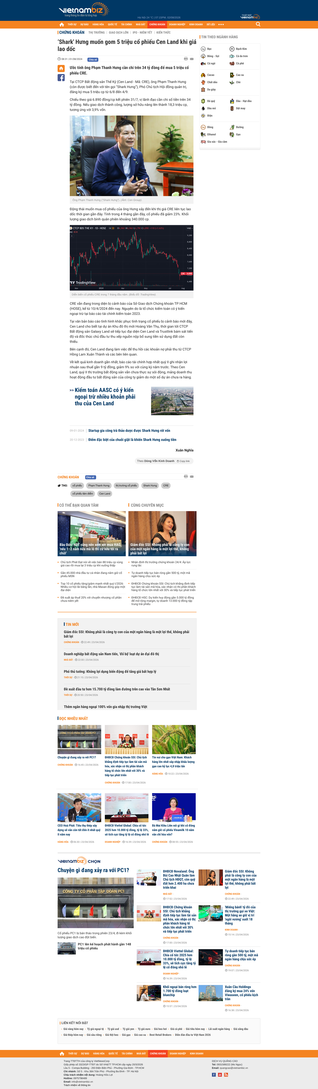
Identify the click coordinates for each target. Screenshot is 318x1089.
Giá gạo (126, 1035)
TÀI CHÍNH (126, 24)
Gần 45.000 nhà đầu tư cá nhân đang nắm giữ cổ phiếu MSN (91, 574)
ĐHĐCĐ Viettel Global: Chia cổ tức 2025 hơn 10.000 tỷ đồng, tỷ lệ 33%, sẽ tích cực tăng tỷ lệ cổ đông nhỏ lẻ (127, 830)
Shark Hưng (150, 485)
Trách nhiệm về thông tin (77, 1085)
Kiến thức (164, 32)
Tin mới (72, 624)
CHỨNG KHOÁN (157, 24)
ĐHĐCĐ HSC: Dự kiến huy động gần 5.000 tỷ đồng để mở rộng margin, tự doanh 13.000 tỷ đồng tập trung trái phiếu (162, 601)
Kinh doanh (231, 929)
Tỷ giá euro (144, 1029)
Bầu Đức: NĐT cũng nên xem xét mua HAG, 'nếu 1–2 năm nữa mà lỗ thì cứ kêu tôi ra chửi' (90, 549)
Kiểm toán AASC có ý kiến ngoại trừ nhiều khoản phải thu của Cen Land (105, 397)
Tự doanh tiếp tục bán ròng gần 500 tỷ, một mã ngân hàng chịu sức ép (160, 574)
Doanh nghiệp (112, 842)
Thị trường (96, 32)
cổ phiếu (77, 485)
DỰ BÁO (85, 24)
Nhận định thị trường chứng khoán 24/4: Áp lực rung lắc (161, 564)
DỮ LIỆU (211, 24)
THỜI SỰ (72, 24)
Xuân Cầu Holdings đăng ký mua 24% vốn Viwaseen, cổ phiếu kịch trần (241, 993)
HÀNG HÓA (98, 24)
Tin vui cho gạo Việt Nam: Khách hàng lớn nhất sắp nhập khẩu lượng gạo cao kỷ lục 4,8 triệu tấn (173, 762)
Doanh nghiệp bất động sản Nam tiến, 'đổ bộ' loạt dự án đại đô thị (111, 654)
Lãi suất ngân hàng (219, 1029)
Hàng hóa (157, 773)
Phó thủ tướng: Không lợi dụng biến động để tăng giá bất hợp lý (110, 672)
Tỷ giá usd (113, 1029)
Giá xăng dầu (240, 1029)
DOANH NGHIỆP (177, 24)
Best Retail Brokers (161, 1035)
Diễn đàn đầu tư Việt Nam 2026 (193, 1035)
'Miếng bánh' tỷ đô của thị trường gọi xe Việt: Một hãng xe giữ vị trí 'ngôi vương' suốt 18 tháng (240, 915)
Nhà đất (68, 659)
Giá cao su (140, 1035)
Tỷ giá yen (128, 1029)
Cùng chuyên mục (147, 505)
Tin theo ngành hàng (219, 37)
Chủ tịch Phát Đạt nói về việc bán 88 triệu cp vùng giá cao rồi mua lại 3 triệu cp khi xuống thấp (92, 564)
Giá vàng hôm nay (73, 1029)
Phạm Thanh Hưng (98, 485)
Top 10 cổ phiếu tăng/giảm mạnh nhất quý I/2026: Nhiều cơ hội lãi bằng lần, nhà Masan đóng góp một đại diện (93, 587)
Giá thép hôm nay (73, 1035)
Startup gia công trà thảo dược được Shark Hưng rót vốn (129, 431)
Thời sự (68, 677)
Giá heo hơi (160, 1029)
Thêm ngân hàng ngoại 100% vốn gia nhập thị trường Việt (105, 707)
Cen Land (104, 493)
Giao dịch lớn (118, 32)
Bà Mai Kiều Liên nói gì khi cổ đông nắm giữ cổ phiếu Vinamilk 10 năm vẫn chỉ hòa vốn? (173, 830)
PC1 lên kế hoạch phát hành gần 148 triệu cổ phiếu (104, 946)
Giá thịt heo (111, 1035)
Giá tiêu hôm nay (195, 1029)
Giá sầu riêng (94, 1035)
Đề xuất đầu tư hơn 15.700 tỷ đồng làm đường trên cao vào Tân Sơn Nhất (117, 689)
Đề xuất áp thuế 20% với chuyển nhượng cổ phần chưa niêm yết (91, 599)
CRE (166, 485)
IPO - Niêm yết (142, 32)
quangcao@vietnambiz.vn (234, 1068)
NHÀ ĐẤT (140, 24)
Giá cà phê (176, 1029)
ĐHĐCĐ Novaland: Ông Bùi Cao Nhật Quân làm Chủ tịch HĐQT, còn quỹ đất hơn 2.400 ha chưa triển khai (179, 879)
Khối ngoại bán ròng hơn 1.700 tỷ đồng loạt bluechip (180, 991)
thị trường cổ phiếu (126, 485)
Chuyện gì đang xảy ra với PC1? (77, 757)
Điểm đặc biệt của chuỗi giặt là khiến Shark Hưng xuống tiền (132, 440)
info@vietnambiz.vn (82, 1081)
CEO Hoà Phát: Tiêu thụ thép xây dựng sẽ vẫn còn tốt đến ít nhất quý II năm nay (79, 830)
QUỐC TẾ (112, 24)
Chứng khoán (71, 32)
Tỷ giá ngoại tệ (95, 1029)
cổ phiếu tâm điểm (82, 493)
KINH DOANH (196, 24)
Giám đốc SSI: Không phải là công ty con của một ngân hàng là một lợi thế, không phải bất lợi (159, 549)
